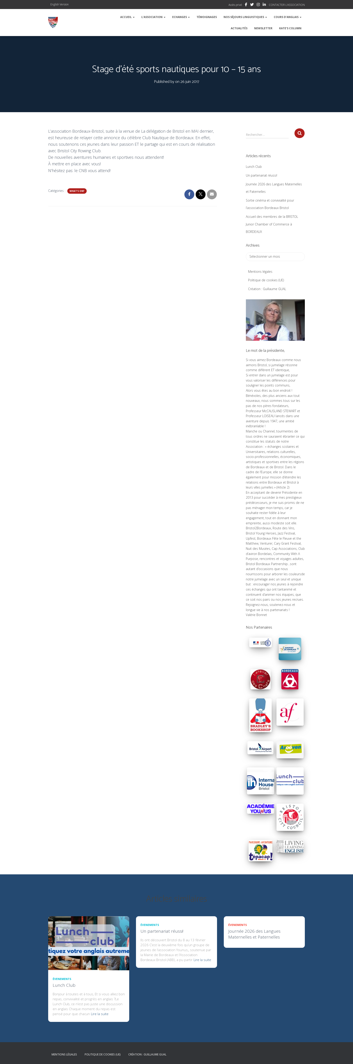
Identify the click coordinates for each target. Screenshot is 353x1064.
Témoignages (207, 17)
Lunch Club (254, 166)
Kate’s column (290, 28)
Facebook (246, 5)
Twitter (252, 5)
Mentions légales (260, 271)
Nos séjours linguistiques (245, 17)
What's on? (77, 191)
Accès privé (235, 5)
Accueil (127, 17)
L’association (153, 17)
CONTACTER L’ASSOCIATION (287, 5)
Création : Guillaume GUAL (267, 289)
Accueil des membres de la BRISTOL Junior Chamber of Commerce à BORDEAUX (272, 224)
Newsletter (263, 28)
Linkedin (264, 5)
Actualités (239, 28)
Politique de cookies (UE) (266, 280)
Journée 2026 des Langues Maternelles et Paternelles (254, 934)
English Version (59, 4)
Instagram (258, 5)
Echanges (181, 17)
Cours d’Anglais (287, 17)
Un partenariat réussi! (261, 175)
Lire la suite (100, 1014)
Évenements (62, 979)
